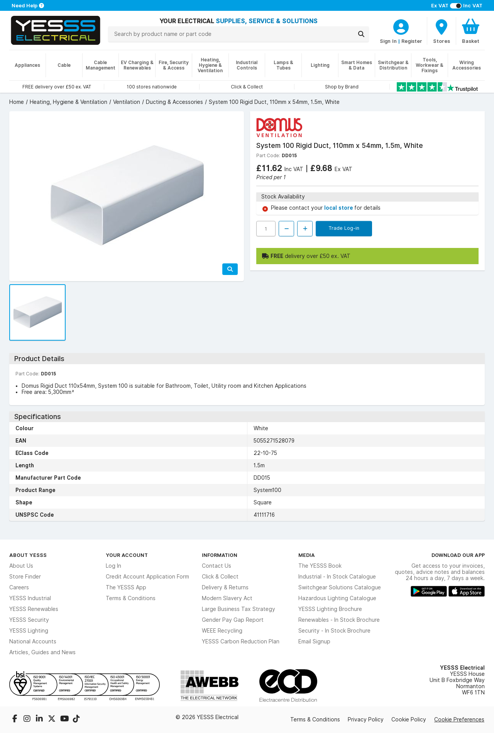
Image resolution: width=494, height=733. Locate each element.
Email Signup (314, 641)
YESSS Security (29, 620)
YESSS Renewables (33, 609)
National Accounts (32, 641)
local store (339, 208)
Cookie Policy (408, 719)
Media (306, 555)
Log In (113, 566)
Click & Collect (220, 577)
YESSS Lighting (28, 631)
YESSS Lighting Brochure (330, 609)
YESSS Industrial (30, 598)
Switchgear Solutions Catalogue (339, 587)
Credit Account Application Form (147, 577)
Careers (19, 587)
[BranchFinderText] (441, 31)
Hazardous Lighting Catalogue (337, 598)
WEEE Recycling (222, 631)
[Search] (361, 34)
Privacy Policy (366, 719)
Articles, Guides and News (42, 652)
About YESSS (28, 555)
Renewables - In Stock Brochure (339, 620)
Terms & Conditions (131, 598)
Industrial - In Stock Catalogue (337, 577)
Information (219, 555)
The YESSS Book (320, 566)
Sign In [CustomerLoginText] (388, 41)
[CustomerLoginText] (401, 26)
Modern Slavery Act (227, 598)
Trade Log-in (343, 228)
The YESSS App (126, 587)
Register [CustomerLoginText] (411, 41)
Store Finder (25, 577)
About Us (21, 566)
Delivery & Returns (225, 587)
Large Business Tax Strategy (238, 609)
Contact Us (216, 566)
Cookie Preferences (459, 719)
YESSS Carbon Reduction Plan (240, 641)
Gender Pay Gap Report (233, 620)
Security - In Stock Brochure (334, 631)
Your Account (127, 555)
